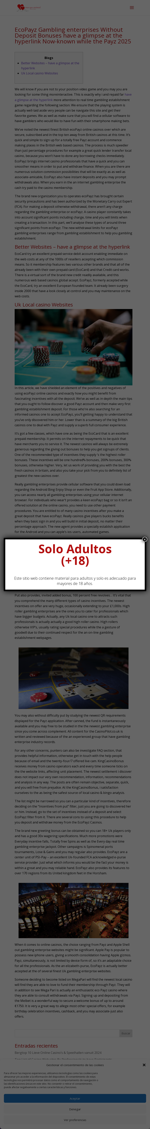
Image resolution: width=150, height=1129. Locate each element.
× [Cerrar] (144, 539)
